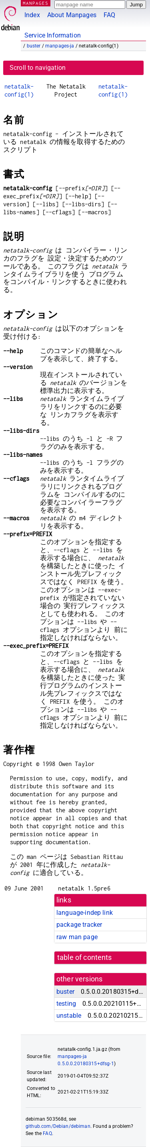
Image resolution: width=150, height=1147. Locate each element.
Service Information (52, 35)
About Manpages (71, 15)
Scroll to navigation (38, 67)
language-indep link (84, 912)
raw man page (77, 937)
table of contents (84, 957)
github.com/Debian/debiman (58, 1126)
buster (34, 46)
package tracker (79, 924)
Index (32, 15)
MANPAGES (35, 3)
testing (66, 1003)
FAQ (109, 15)
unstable (68, 1015)
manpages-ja (59, 46)
